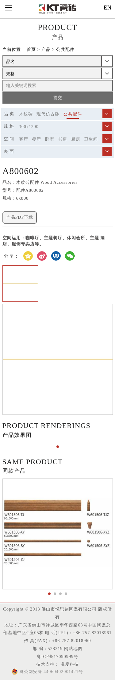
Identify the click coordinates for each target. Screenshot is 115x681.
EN (108, 8)
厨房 (75, 139)
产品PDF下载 (19, 217)
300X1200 (29, 126)
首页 (31, 49)
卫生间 (91, 139)
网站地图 (73, 648)
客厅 (23, 139)
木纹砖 (26, 114)
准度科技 (69, 664)
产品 (46, 49)
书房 (62, 139)
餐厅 (36, 139)
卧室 (49, 139)
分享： (11, 256)
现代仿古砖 (47, 114)
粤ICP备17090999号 (57, 656)
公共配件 (65, 49)
